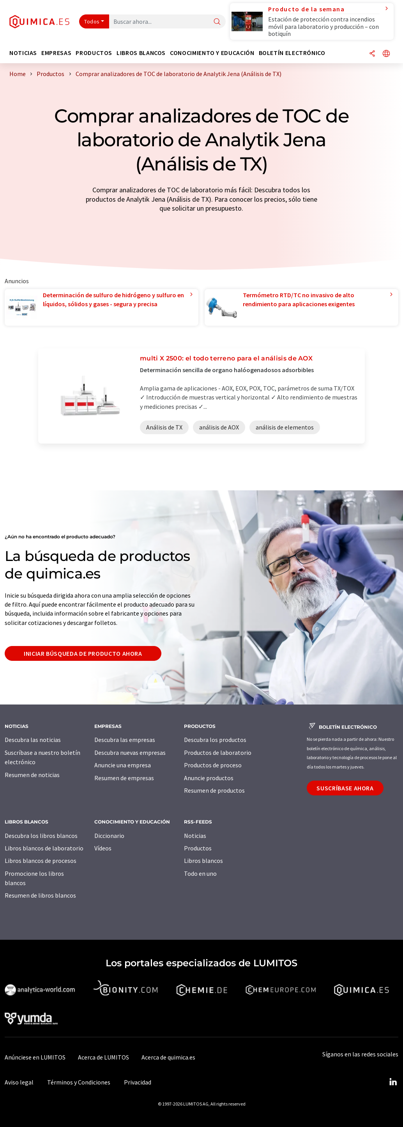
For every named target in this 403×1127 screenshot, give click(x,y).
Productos (198, 848)
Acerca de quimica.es (168, 1057)
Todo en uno (200, 873)
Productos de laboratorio (217, 752)
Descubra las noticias (33, 740)
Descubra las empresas (124, 740)
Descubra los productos (215, 740)
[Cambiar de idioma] (386, 54)
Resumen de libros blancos (40, 895)
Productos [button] (94, 53)
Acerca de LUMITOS (103, 1057)
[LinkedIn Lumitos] (392, 1082)
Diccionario (109, 835)
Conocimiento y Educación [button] (212, 53)
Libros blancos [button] (141, 53)
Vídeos (102, 848)
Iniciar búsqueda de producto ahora (83, 653)
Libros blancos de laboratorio (44, 848)
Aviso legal (19, 1082)
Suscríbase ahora (344, 788)
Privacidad (137, 1082)
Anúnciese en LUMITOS (35, 1057)
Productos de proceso (213, 765)
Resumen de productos (214, 790)
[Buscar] (217, 22)
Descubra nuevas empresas (130, 752)
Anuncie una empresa (122, 765)
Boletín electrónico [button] (292, 53)
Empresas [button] (56, 53)
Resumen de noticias (32, 775)
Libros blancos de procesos (40, 860)
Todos (92, 21)
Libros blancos (203, 860)
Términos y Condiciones (78, 1082)
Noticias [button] (23, 53)
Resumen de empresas (124, 778)
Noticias (195, 835)
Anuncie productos (208, 778)
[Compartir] (372, 54)
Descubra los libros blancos (41, 835)
